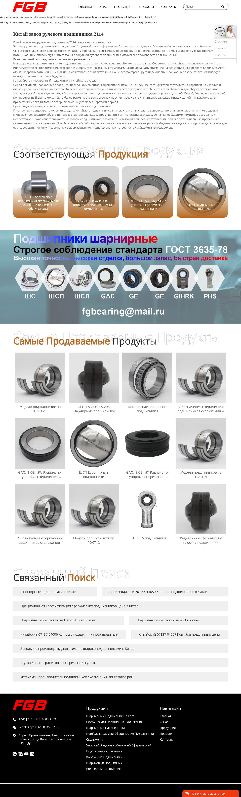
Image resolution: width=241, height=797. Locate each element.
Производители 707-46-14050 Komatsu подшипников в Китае (158, 591)
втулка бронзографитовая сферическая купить (58, 662)
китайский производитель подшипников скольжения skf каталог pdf (76, 677)
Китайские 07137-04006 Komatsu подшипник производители (69, 634)
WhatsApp (221, 54)
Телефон (220, 48)
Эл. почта (221, 41)
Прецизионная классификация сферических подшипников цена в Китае (79, 606)
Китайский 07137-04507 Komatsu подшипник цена (179, 634)
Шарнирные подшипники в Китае (48, 591)
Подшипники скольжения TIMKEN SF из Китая (57, 620)
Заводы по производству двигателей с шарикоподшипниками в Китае (77, 648)
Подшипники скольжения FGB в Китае (167, 620)
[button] (221, 191)
